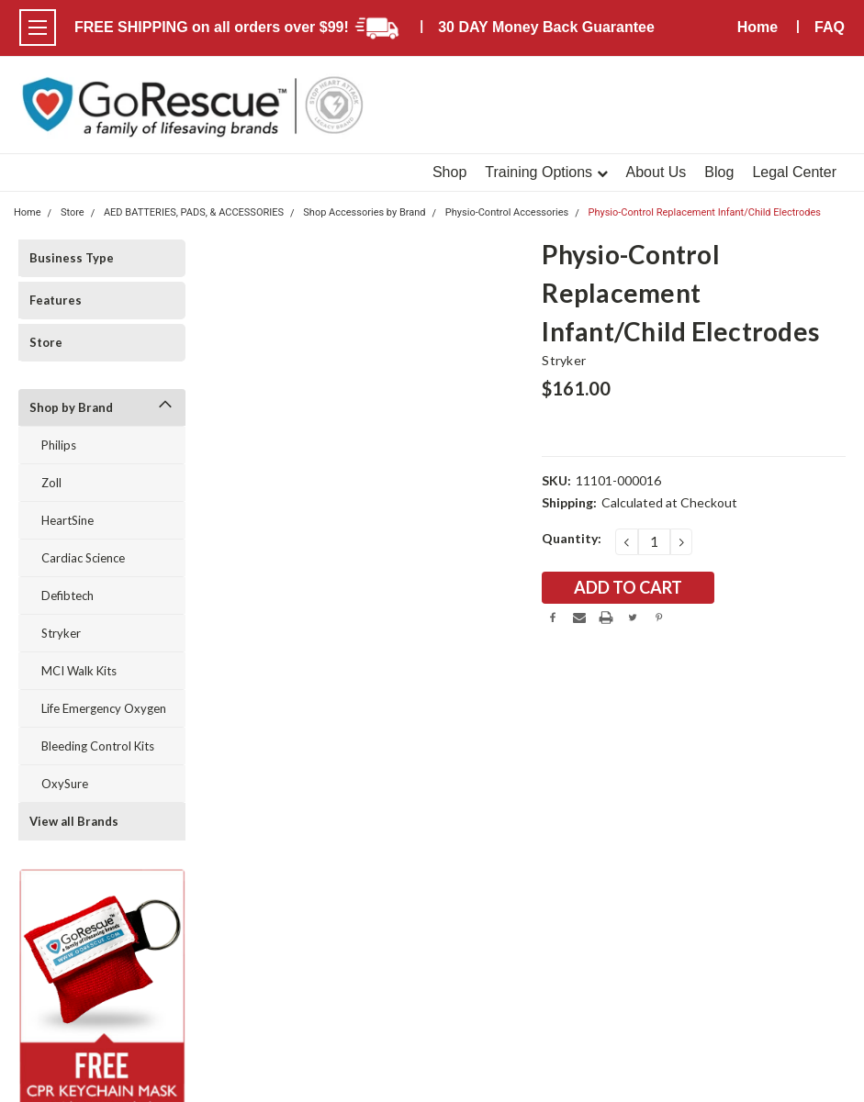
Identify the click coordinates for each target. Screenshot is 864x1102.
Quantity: (571, 538)
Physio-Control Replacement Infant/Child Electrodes (704, 212)
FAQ (829, 27)
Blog (719, 172)
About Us (656, 172)
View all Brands (73, 821)
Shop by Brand (71, 407)
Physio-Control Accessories (506, 212)
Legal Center (794, 172)
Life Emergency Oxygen (103, 708)
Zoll (51, 482)
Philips (58, 445)
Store (45, 342)
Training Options (546, 172)
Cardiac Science (83, 558)
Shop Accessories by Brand (364, 212)
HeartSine (67, 520)
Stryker (61, 633)
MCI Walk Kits (79, 670)
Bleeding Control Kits (97, 746)
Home (757, 27)
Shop (449, 172)
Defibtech (67, 595)
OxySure (64, 783)
